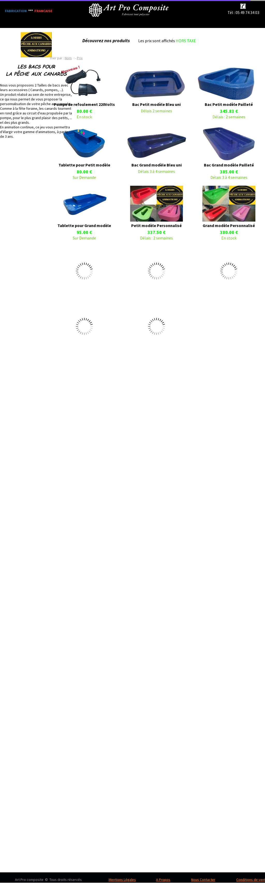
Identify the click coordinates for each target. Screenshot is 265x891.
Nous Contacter (203, 879)
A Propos (163, 879)
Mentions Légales (122, 879)
